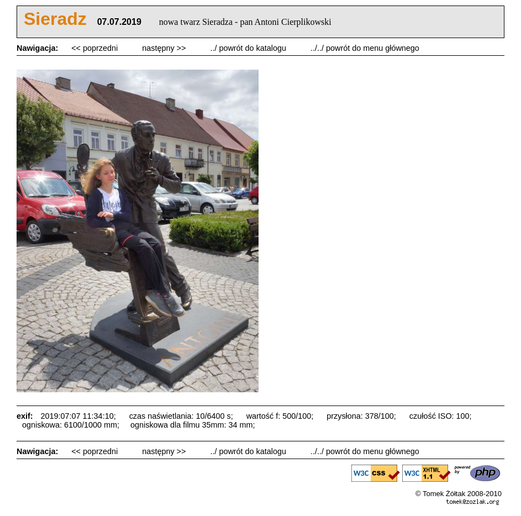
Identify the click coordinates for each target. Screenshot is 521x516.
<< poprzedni (95, 48)
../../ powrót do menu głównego (365, 48)
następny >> (165, 48)
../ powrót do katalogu (249, 48)
